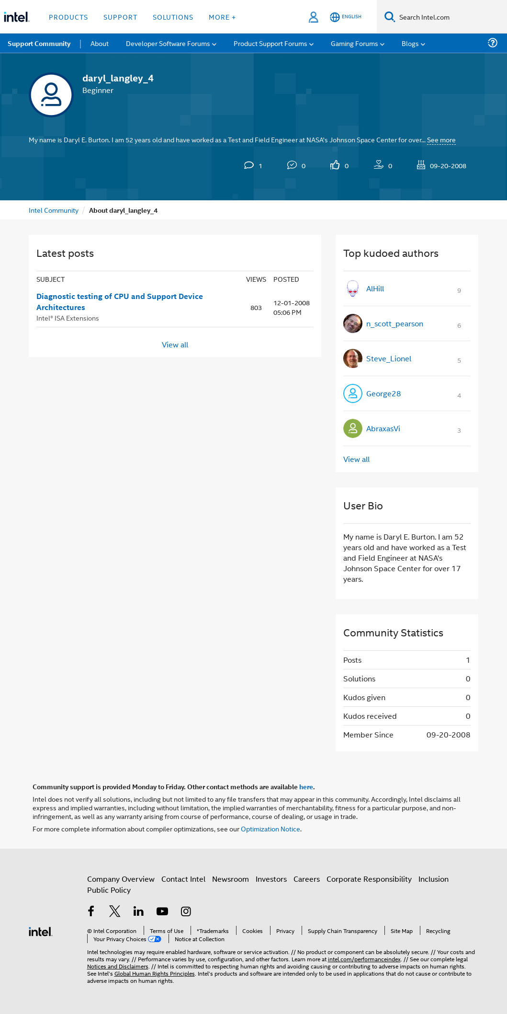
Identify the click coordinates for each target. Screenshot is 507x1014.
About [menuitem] (99, 43)
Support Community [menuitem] (39, 43)
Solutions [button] (173, 17)
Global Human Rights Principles (154, 973)
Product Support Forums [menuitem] (270, 43)
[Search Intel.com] (451, 16)
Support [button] (120, 17)
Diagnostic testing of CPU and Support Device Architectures (119, 301)
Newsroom (230, 878)
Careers (306, 878)
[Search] (389, 17)
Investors (271, 878)
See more (441, 139)
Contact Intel (183, 878)
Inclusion (433, 878)
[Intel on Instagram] (186, 912)
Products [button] (68, 17)
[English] (345, 17)
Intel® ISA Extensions (67, 317)
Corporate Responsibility (369, 878)
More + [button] (222, 17)
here (306, 786)
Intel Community (54, 210)
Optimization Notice (270, 828)
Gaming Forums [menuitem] (354, 43)
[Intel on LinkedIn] (139, 912)
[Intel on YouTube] (162, 912)
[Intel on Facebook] (91, 912)
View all (175, 343)
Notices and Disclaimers (117, 965)
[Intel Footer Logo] (41, 930)
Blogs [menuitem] (410, 43)
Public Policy (109, 889)
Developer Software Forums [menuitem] (168, 43)
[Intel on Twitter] (115, 912)
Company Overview (121, 878)
